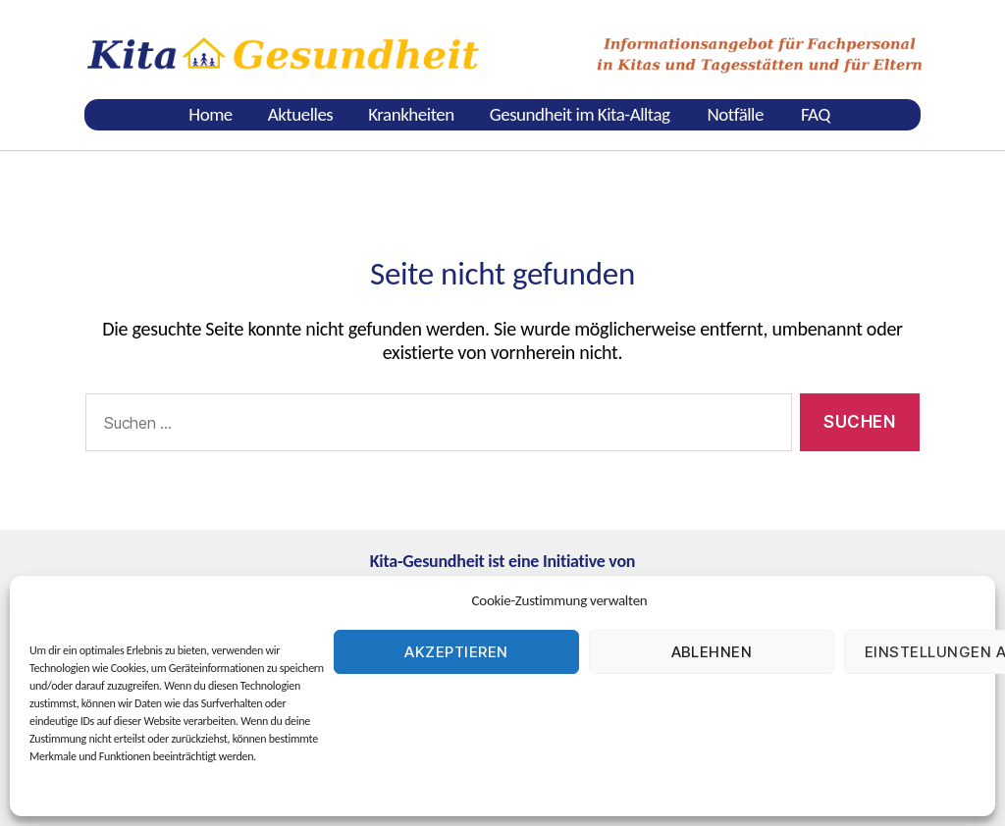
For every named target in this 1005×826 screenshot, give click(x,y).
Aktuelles (300, 114)
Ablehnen (712, 652)
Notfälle (736, 114)
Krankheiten (410, 114)
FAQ (815, 114)
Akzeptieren (456, 652)
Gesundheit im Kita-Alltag (580, 114)
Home (210, 114)
